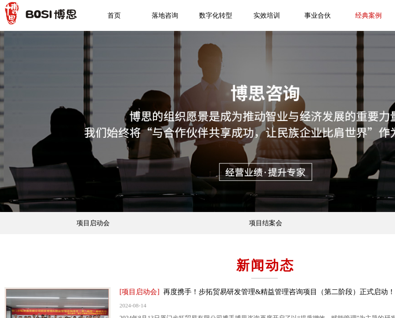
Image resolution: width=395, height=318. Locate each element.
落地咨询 (165, 15)
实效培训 (266, 15)
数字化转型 (215, 15)
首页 (114, 15)
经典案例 (368, 15)
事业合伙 (317, 15)
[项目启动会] (139, 291)
